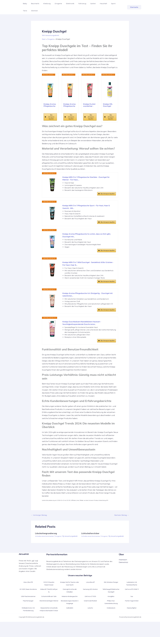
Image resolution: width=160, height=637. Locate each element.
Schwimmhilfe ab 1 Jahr (49, 609)
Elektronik (66, 3)
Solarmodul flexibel (90, 613)
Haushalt (97, 3)
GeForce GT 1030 (90, 609)
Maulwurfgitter (131, 620)
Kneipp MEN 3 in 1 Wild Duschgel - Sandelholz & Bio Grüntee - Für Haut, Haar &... (87, 269)
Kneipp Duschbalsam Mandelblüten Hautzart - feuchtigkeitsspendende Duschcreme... (84, 331)
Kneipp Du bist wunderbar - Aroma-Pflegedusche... (89, 105)
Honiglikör (111, 609)
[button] (134, 7)
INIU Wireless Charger (111, 594)
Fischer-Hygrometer (131, 613)
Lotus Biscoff (90, 594)
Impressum (123, 572)
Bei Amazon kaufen (51, 117)
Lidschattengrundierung (47, 543)
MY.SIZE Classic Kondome (28, 602)
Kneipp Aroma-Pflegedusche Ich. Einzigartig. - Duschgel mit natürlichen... (84, 301)
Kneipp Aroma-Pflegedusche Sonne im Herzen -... (69, 105)
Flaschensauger (28, 613)
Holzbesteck (111, 620)
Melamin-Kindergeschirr (69, 609)
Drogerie (55, 3)
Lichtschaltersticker (91, 543)
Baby (24, 3)
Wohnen (25, 11)
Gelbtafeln (69, 620)
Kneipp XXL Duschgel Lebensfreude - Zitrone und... (109, 105)
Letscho (90, 620)
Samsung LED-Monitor (90, 602)
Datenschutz (123, 575)
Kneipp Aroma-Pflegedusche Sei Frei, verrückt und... (50, 105)
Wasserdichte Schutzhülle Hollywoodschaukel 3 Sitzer (49, 622)
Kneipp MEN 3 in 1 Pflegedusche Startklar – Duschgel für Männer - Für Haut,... (87, 178)
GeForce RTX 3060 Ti (131, 602)
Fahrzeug (78, 3)
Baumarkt (34, 3)
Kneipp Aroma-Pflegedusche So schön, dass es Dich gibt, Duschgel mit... (87, 239)
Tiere (114, 3)
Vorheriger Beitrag (39, 525)
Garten (87, 3)
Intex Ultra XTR (28, 594)
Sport (106, 3)
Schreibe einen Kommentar (45, 546)
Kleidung (45, 3)
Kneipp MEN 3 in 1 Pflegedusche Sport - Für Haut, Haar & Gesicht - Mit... (88, 208)
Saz (132, 609)
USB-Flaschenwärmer (28, 609)
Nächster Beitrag (121, 525)
